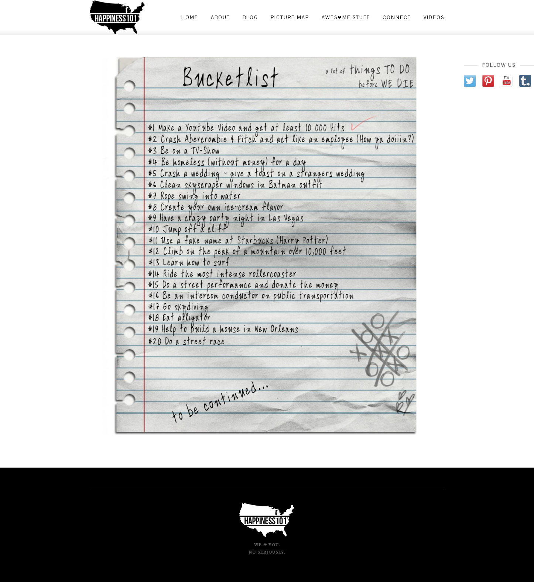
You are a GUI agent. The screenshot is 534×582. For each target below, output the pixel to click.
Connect (397, 17)
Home (189, 17)
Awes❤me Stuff (346, 17)
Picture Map (290, 17)
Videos (434, 17)
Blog (250, 17)
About (220, 17)
